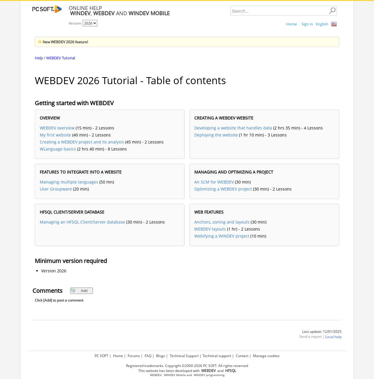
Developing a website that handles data (233, 128)
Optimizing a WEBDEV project (223, 189)
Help (39, 57)
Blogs (160, 355)
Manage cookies (266, 355)
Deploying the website (216, 135)
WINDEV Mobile (175, 375)
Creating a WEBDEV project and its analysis (82, 142)
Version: (76, 23)
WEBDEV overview (57, 128)
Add (79, 290)
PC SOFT (101, 355)
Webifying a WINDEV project (221, 236)
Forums (134, 355)
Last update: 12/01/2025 (322, 331)
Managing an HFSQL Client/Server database (82, 222)
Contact (242, 355)
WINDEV (199, 375)
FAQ (148, 355)
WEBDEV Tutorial (60, 57)
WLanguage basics (58, 149)
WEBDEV (156, 375)
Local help (333, 336)
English (322, 24)
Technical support (216, 355)
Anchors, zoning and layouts (222, 222)
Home (291, 24)
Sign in (307, 24)
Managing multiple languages (69, 182)
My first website (55, 135)
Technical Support (184, 355)
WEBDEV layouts (210, 229)
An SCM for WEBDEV (214, 182)
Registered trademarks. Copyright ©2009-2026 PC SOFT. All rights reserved (187, 365)
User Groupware (56, 189)
